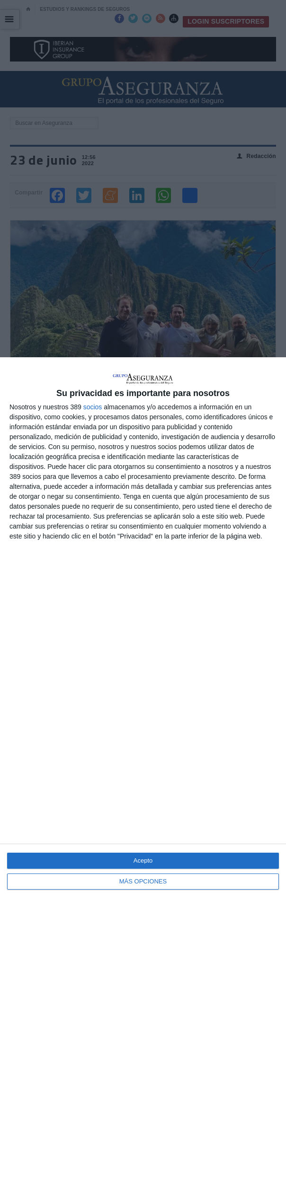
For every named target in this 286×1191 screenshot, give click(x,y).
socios (92, 407)
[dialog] (143, 774)
